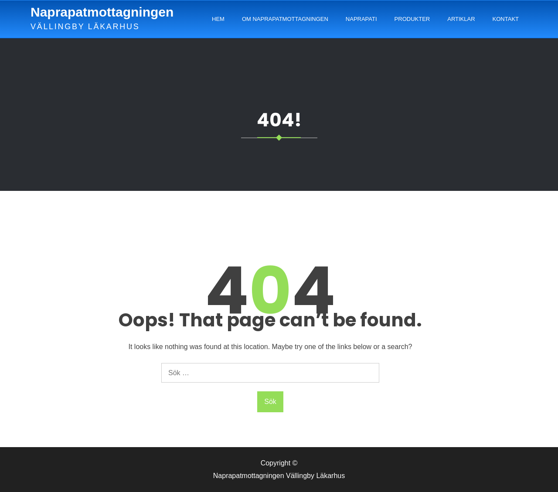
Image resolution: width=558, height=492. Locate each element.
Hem (218, 19)
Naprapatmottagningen (102, 12)
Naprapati (361, 19)
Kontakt (506, 19)
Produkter (412, 19)
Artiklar (461, 19)
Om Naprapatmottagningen (285, 19)
